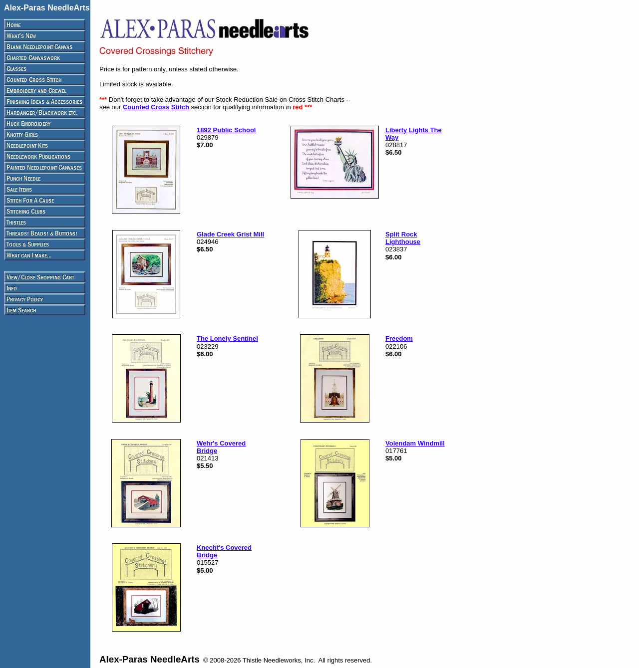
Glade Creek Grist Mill (230, 234)
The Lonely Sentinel (227, 338)
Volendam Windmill (415, 443)
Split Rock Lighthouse (402, 237)
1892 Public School (226, 130)
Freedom (399, 338)
